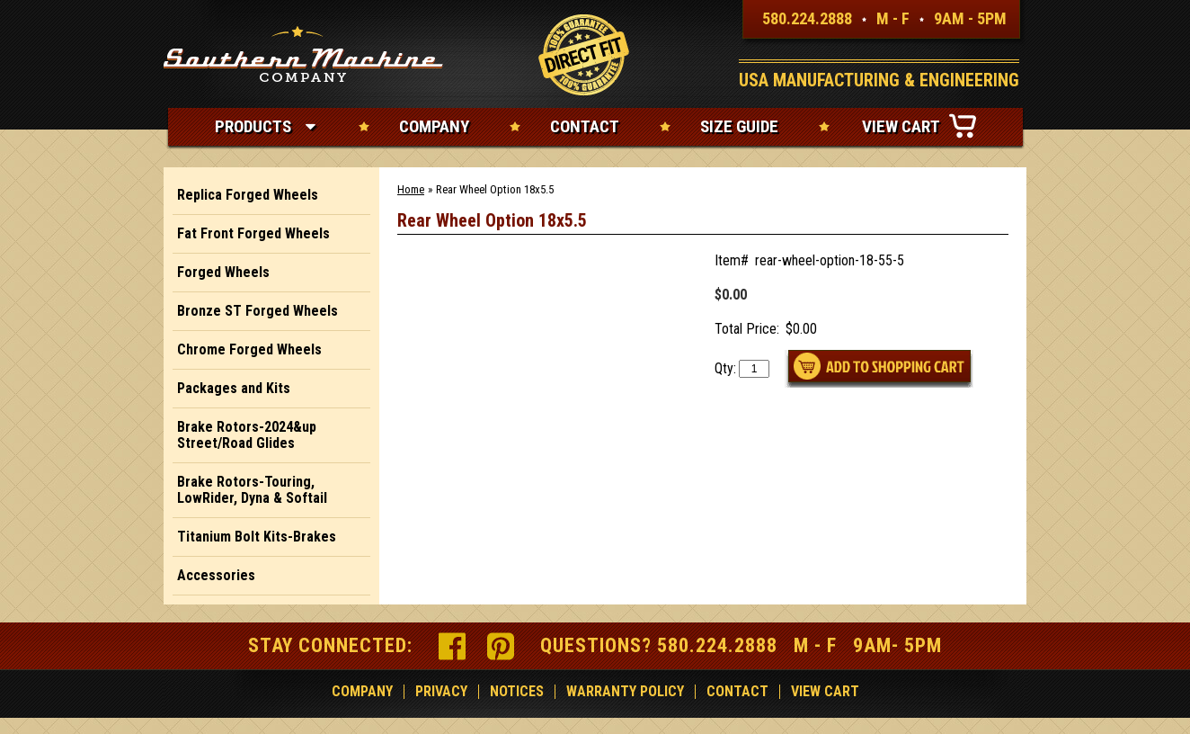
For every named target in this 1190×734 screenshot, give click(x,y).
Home (410, 189)
